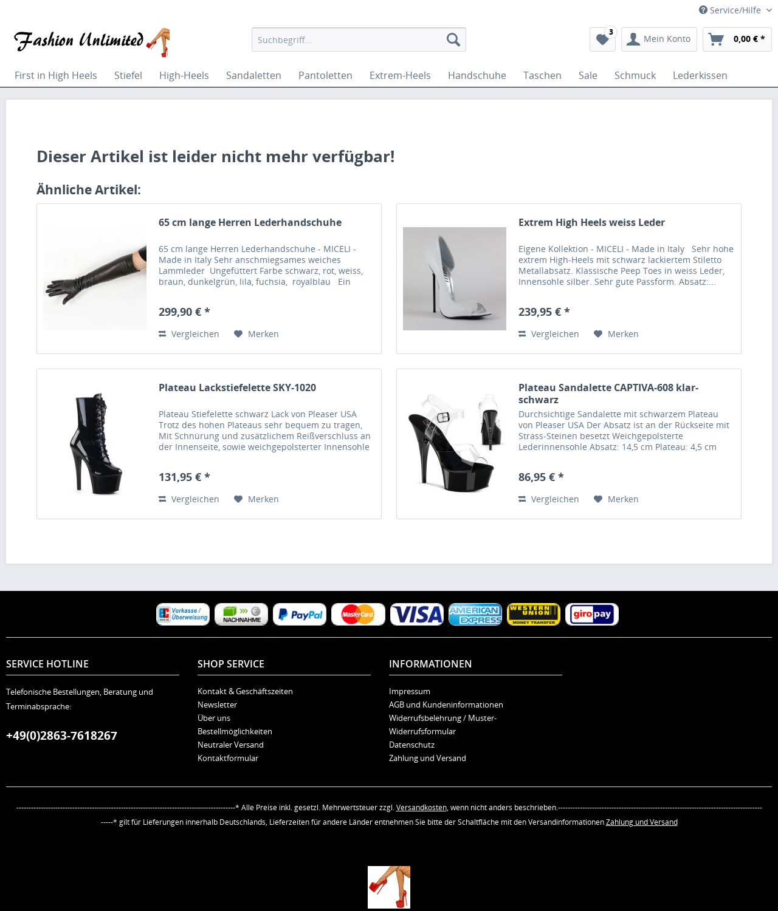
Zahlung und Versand (427, 757)
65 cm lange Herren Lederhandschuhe (250, 222)
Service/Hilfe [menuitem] (731, 10)
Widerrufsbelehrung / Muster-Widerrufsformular (443, 724)
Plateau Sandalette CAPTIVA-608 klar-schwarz (608, 393)
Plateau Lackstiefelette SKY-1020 (237, 387)
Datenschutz (412, 744)
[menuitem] (359, 39)
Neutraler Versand (231, 744)
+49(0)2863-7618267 (61, 735)
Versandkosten (421, 807)
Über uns (214, 717)
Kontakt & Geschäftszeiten (245, 691)
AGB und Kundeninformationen (446, 704)
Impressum (409, 691)
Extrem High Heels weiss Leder (591, 222)
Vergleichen (189, 333)
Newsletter (217, 704)
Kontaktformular (228, 757)
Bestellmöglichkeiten (235, 731)
